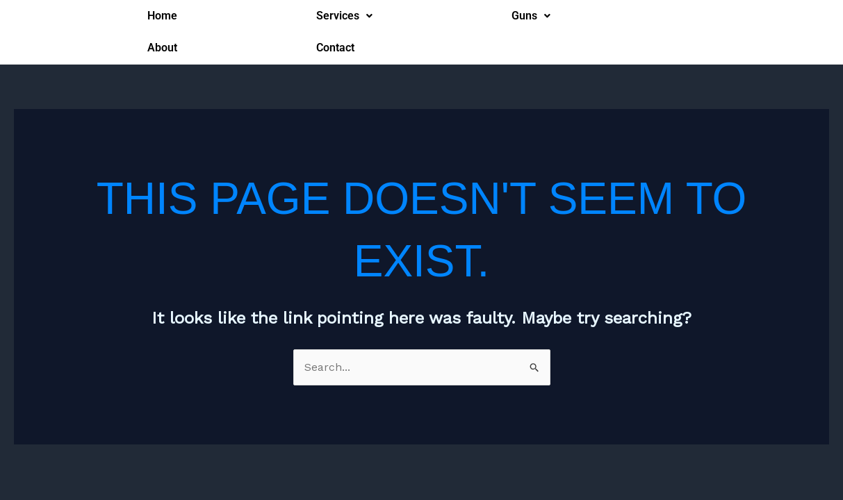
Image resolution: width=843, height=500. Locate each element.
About (162, 47)
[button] (344, 16)
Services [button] (344, 15)
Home (162, 15)
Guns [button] (530, 15)
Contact (335, 47)
